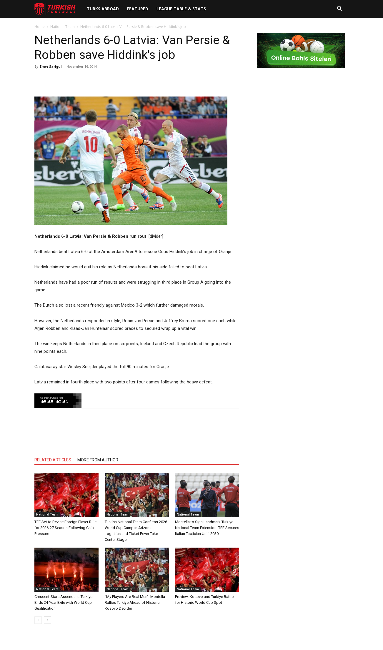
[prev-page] (38, 620)
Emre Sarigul (51, 66)
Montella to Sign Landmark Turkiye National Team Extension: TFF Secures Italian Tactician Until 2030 (207, 528)
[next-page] (47, 620)
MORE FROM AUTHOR (97, 460)
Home (39, 26)
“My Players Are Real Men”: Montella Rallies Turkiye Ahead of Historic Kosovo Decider (135, 602)
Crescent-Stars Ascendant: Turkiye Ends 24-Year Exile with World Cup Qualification (63, 602)
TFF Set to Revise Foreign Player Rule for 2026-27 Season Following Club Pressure (65, 528)
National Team (62, 26)
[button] (340, 9)
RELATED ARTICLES (52, 460)
